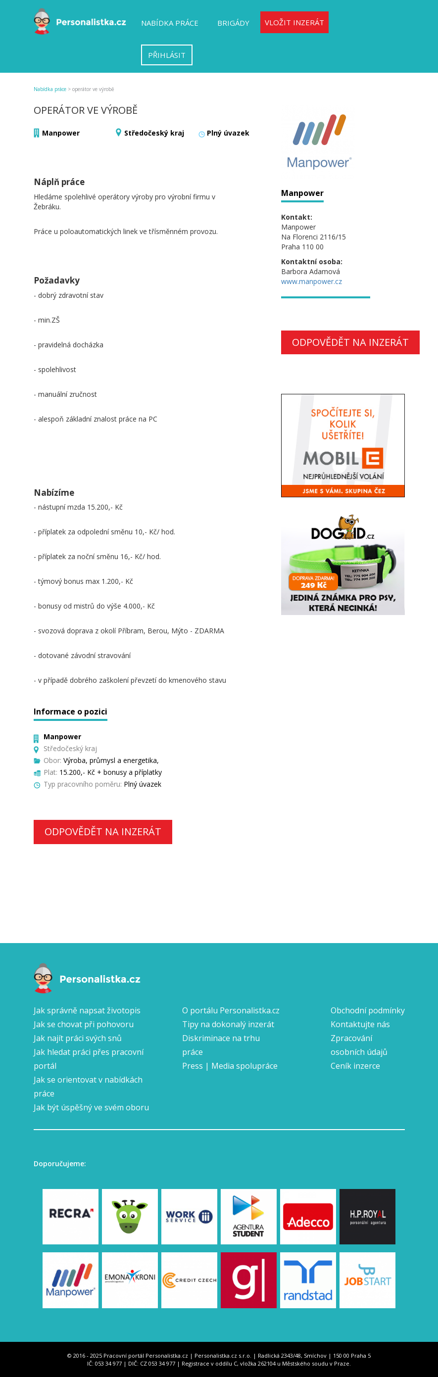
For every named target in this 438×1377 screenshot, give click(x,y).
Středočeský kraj (154, 133)
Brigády (233, 23)
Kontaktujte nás (360, 1024)
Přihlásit (167, 55)
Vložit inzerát (294, 22)
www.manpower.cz (311, 281)
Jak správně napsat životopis (87, 1010)
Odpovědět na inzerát (103, 831)
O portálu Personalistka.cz (231, 1010)
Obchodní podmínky (368, 1010)
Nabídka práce (169, 23)
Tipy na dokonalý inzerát (228, 1024)
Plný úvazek (228, 133)
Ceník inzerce (355, 1065)
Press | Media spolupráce (230, 1065)
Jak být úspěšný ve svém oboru (91, 1107)
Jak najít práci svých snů (78, 1038)
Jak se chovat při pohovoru (84, 1024)
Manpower (61, 133)
